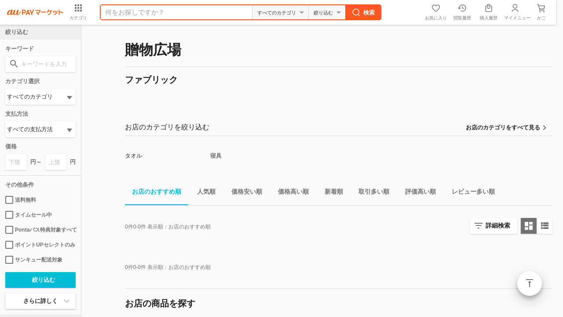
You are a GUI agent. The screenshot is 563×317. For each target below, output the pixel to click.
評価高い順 (417, 193)
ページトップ (529, 283)
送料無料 (20, 200)
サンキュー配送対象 (33, 260)
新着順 (330, 193)
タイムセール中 (28, 215)
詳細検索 (498, 225)
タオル (133, 155)
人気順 (203, 193)
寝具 (216, 155)
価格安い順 (243, 193)
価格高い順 (290, 193)
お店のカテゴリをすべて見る (503, 127)
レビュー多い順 (470, 193)
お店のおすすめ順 (153, 193)
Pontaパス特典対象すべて (40, 230)
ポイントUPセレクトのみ (40, 245)
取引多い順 (370, 193)
